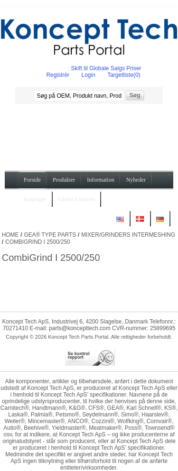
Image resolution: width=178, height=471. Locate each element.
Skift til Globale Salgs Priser (106, 68)
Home (10, 234)
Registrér (57, 75)
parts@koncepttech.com (80, 328)
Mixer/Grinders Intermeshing (128, 234)
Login (88, 75)
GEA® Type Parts (50, 234)
